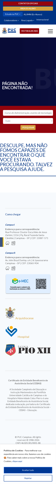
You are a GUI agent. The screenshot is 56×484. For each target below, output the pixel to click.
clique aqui (17, 461)
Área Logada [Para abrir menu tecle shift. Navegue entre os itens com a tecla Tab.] (27, 20)
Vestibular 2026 (29, 31)
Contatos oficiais (28, 3)
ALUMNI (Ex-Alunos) (33, 14)
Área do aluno (28, 8)
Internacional (42, 19)
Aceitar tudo (28, 470)
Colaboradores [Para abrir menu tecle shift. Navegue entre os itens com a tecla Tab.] (10, 20)
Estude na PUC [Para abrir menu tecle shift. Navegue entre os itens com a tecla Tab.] (12, 14)
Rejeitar (28, 478)
